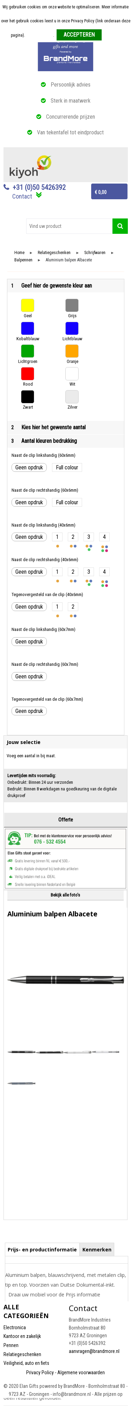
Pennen (11, 1345)
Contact (22, 196)
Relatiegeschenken (54, 253)
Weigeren (112, 35)
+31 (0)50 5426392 (39, 187)
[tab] (42, 1249)
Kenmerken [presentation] (96, 1249)
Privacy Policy (40, 1372)
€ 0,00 (101, 192)
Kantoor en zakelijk (22, 1336)
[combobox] (69, 226)
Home (19, 253)
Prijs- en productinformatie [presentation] (42, 1249)
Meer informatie (39, 35)
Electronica (14, 1327)
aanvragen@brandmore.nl (94, 1351)
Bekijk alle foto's (65, 895)
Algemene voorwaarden (81, 1372)
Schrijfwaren (94, 253)
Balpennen (23, 260)
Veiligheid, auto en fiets (26, 1363)
